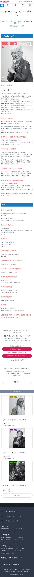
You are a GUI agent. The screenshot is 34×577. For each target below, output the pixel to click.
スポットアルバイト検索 (11, 521)
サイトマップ (26, 571)
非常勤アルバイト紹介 (19, 548)
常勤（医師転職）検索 (10, 511)
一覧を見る (17, 495)
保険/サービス (5, 526)
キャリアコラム (18, 542)
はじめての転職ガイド (6, 537)
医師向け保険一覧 (18, 528)
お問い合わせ (19, 571)
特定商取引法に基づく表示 (10, 571)
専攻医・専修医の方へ (19, 550)
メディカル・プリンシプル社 (9, 564)
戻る (18, 381)
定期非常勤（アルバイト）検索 (13, 516)
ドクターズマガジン (19, 539)
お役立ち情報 (5, 535)
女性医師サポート (5, 550)
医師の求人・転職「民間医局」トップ (11, 558)
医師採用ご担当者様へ (28, 1)
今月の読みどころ (15, 26)
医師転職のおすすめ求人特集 (7, 553)
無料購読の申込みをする (17, 349)
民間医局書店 (17, 530)
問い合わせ (21, 1)
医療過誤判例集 (4, 542)
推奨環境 (28, 569)
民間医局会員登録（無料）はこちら (17, 355)
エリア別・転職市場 (19, 537)
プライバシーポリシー (14, 569)
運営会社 (6, 569)
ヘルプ (17, 1)
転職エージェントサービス (7, 548)
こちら (14, 371)
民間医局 (5, 1)
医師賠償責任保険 (5, 528)
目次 (23, 26)
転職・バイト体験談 (5, 539)
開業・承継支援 (4, 530)
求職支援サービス (6, 546)
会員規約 (22, 569)
